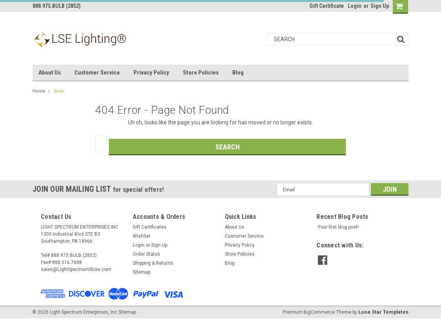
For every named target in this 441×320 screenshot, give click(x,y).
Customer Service (97, 72)
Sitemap (141, 272)
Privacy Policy (151, 72)
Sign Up (380, 6)
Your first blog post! (338, 227)
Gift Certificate (326, 6)
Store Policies (201, 72)
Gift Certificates (149, 227)
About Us (49, 72)
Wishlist (141, 236)
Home (39, 91)
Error (59, 91)
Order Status (146, 254)
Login (354, 6)
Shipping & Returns (153, 263)
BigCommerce (319, 312)
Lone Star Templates (383, 312)
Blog (238, 72)
